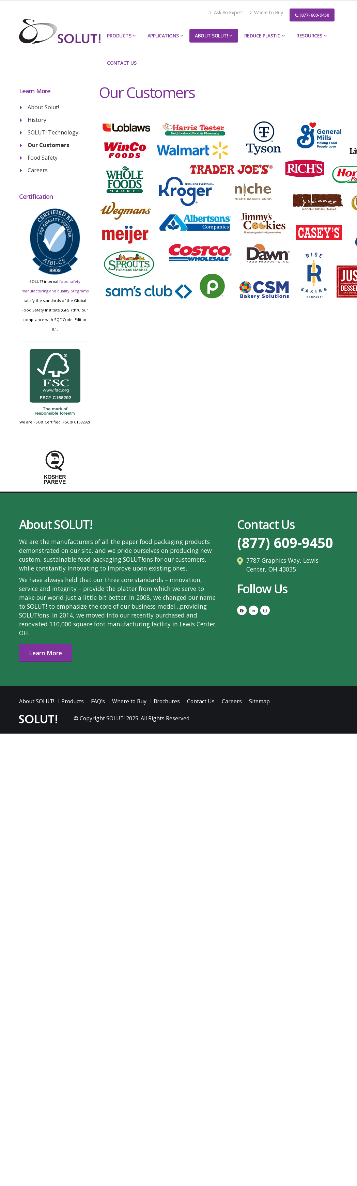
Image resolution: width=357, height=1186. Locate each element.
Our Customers (48, 145)
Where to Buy (266, 12)
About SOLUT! (211, 35)
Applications (163, 35)
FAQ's (98, 701)
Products (119, 35)
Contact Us (121, 63)
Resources (309, 35)
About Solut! (43, 107)
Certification (36, 196)
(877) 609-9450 (312, 15)
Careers (38, 170)
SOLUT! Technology (53, 132)
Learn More (45, 653)
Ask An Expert (226, 12)
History (37, 120)
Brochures (167, 701)
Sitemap (259, 701)
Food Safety (43, 157)
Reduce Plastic (262, 35)
